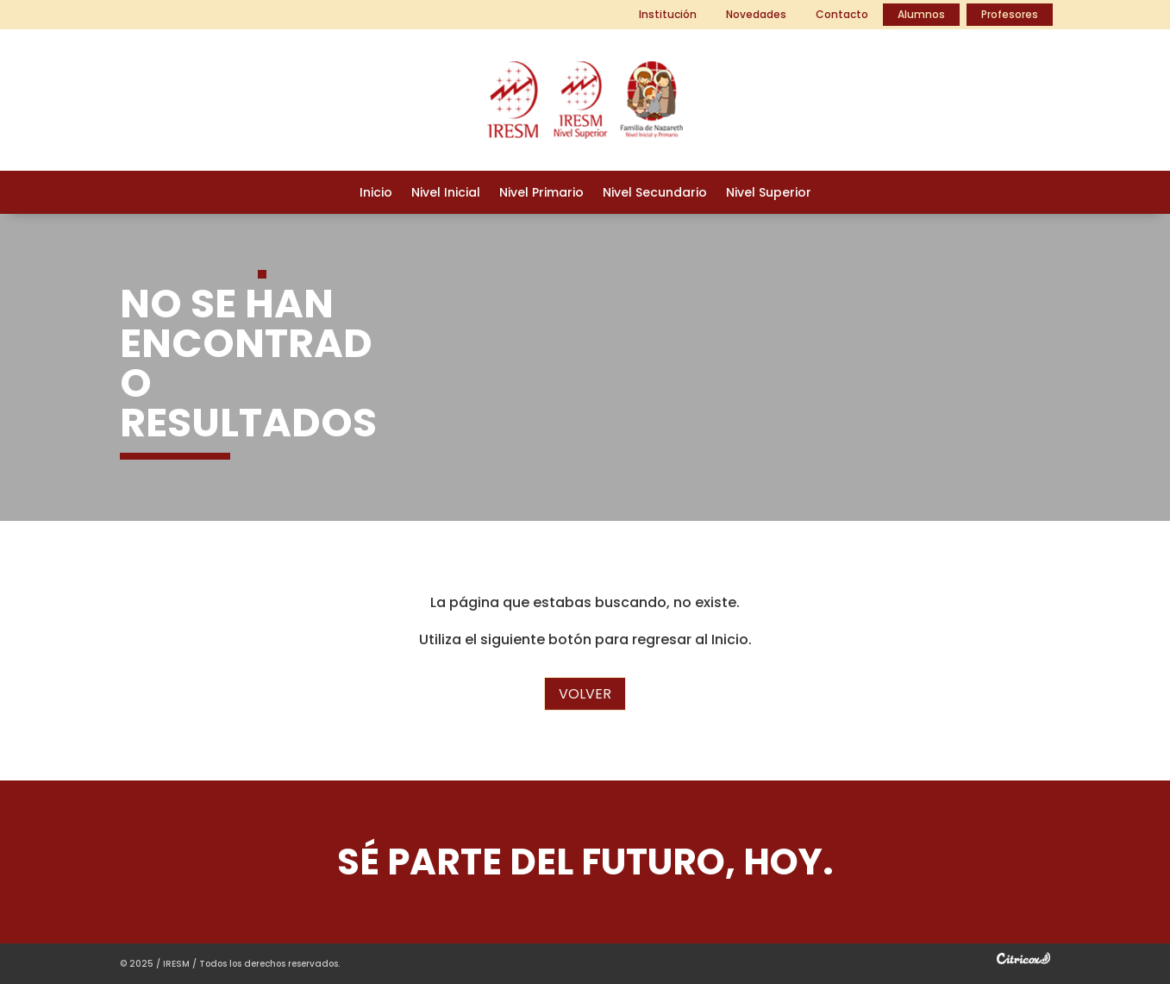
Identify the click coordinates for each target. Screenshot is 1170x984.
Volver (585, 694)
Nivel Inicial (445, 193)
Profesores (1009, 14)
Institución (668, 14)
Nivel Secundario (655, 193)
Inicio (376, 193)
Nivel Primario (541, 193)
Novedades (756, 14)
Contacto (842, 14)
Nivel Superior (768, 193)
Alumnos (921, 14)
